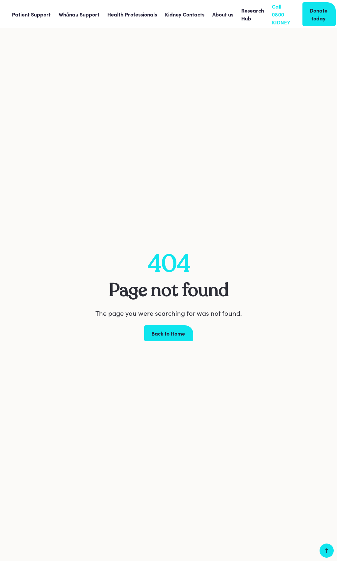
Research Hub (252, 14)
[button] (31, 14)
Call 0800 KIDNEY (281, 14)
